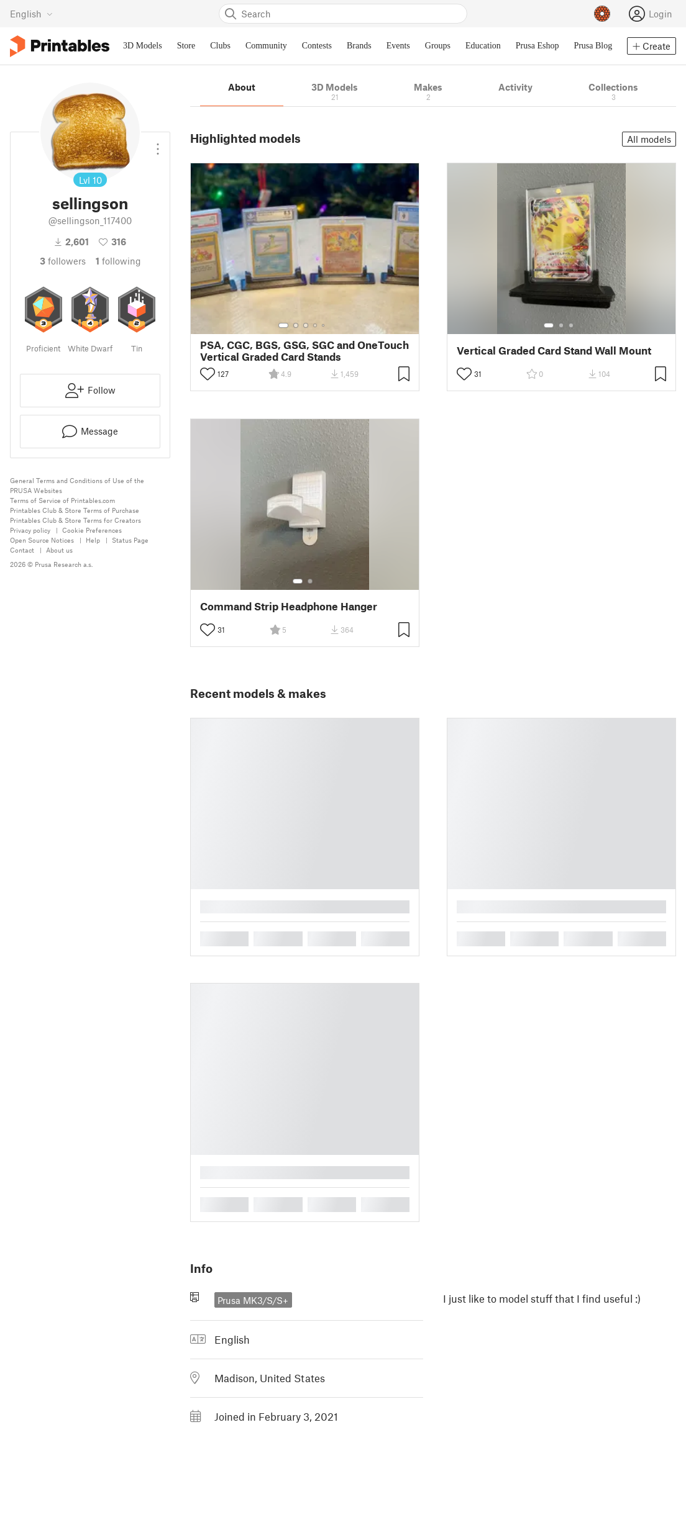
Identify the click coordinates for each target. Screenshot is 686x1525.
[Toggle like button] (207, 373)
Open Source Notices (42, 540)
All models (649, 139)
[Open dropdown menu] (157, 144)
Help (93, 540)
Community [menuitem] (266, 45)
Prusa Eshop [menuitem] (537, 45)
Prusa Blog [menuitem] (593, 45)
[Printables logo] (59, 46)
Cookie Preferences (92, 530)
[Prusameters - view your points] (602, 14)
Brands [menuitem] (359, 45)
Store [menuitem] (186, 45)
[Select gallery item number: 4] (315, 325)
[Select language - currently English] (31, 13)
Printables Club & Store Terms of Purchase (74, 510)
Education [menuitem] (483, 45)
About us (59, 550)
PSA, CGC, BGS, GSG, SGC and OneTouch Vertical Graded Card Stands (304, 351)
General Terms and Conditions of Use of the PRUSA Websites (77, 485)
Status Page (130, 540)
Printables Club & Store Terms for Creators (75, 520)
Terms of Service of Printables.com (62, 500)
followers (63, 260)
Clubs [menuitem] (220, 45)
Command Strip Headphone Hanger (288, 606)
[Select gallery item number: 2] (295, 325)
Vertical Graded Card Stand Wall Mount (554, 350)
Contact (22, 550)
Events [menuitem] (398, 45)
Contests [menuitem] (317, 45)
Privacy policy (30, 530)
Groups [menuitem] (437, 45)
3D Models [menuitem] (142, 45)
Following (118, 260)
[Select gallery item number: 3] (305, 325)
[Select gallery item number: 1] (283, 325)
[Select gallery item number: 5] (324, 325)
